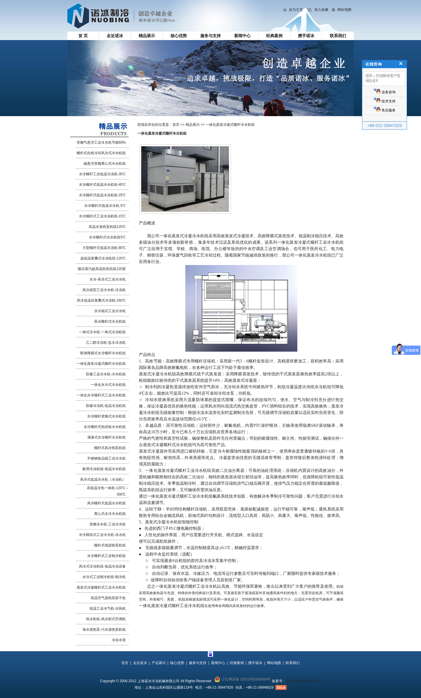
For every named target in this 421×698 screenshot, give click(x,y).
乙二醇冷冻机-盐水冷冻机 (106, 343)
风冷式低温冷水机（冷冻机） (103, 479)
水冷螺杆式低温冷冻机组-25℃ (102, 195)
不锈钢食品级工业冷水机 (106, 458)
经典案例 (274, 35)
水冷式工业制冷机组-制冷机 (104, 577)
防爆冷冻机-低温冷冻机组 (106, 406)
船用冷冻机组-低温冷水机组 (104, 469)
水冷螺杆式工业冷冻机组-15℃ (102, 216)
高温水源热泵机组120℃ (107, 227)
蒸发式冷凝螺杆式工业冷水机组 (101, 587)
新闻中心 (242, 35)
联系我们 (338, 35)
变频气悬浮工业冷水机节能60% (101, 142)
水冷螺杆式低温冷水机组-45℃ (102, 185)
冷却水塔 (119, 640)
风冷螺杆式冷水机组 (110, 321)
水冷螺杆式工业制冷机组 (106, 556)
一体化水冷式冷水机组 (108, 385)
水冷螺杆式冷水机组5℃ (107, 237)
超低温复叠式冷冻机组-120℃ (103, 258)
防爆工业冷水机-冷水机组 (106, 374)
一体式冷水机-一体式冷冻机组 (102, 332)
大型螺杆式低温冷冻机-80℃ (104, 248)
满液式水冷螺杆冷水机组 (106, 437)
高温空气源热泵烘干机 (108, 598)
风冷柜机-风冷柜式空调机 (106, 619)
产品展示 (159, 663)
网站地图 (344, 10)
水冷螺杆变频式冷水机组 (106, 416)
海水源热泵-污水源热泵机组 (104, 629)
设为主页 (296, 10)
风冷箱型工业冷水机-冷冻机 (104, 290)
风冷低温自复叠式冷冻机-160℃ (101, 300)
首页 (176, 125)
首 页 (83, 35)
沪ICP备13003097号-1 (303, 681)
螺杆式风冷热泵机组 (110, 448)
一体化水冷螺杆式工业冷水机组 (101, 395)
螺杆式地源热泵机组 (110, 545)
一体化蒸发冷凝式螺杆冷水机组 (101, 364)
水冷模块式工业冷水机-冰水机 (102, 535)
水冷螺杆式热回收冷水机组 (105, 427)
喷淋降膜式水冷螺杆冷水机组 (103, 353)
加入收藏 (321, 10)
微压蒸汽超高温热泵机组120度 (102, 269)
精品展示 (147, 35)
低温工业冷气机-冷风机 (107, 608)
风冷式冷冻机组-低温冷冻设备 (102, 566)
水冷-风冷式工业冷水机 (107, 279)
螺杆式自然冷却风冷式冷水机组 (101, 153)
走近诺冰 (115, 35)
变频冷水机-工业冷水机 (107, 524)
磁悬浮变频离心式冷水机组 (105, 163)
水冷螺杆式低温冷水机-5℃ (105, 206)
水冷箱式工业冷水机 (110, 311)
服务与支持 (210, 35)
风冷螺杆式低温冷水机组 (106, 503)
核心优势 (178, 35)
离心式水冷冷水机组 (110, 514)
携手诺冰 (306, 35)
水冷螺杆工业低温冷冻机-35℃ (102, 174)
